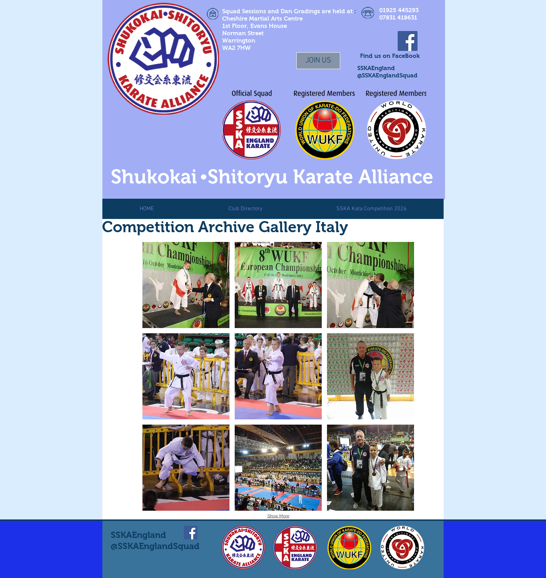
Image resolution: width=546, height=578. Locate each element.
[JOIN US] (318, 60)
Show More (278, 516)
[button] (185, 285)
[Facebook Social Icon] (408, 41)
